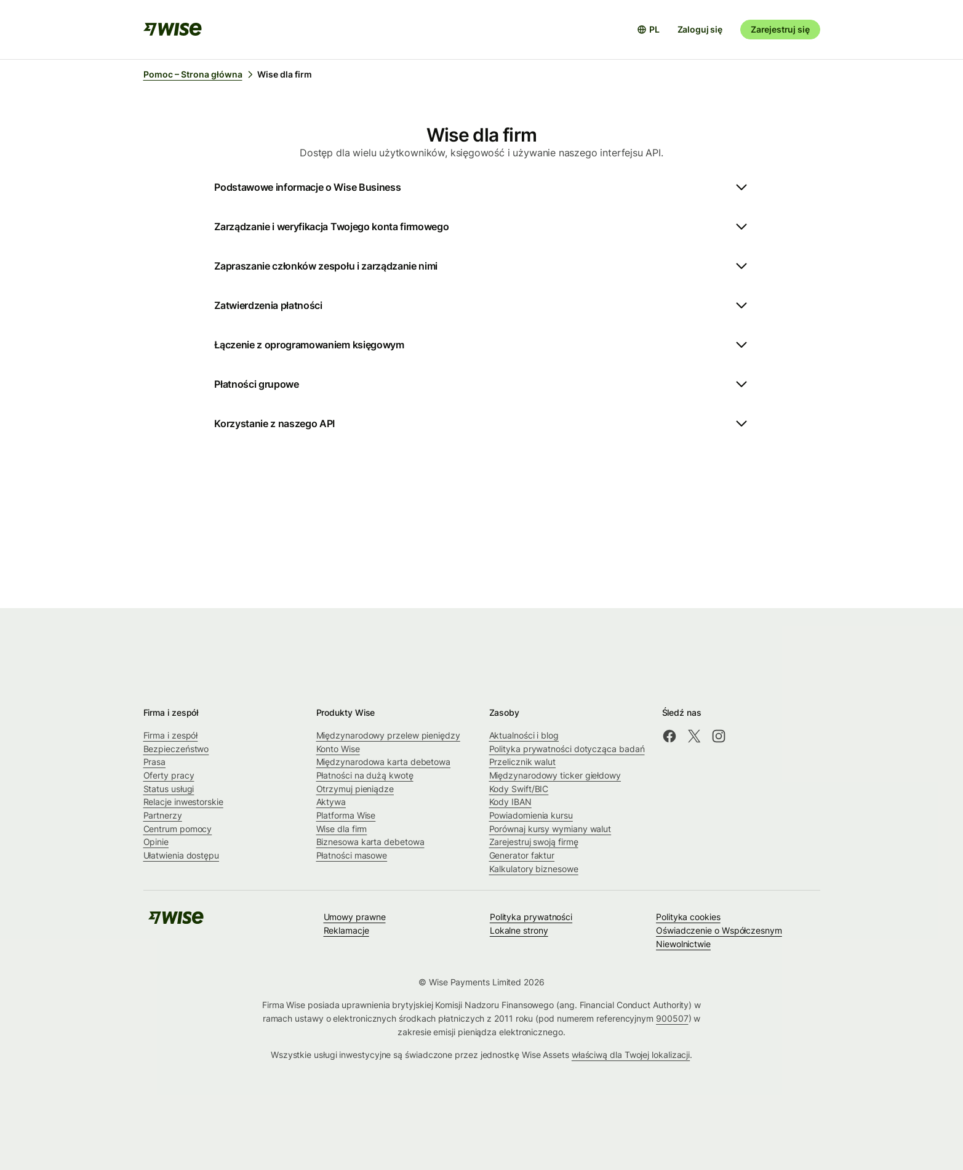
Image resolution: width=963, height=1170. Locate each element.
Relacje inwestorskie (183, 801)
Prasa (154, 761)
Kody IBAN (510, 801)
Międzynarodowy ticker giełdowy (555, 775)
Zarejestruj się (780, 29)
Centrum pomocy (177, 828)
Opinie (156, 841)
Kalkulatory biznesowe (533, 868)
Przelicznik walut (522, 761)
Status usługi (168, 788)
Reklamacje (346, 930)
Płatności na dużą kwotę (365, 775)
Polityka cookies (688, 917)
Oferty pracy (168, 775)
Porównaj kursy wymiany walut (550, 828)
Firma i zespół (170, 735)
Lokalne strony (519, 930)
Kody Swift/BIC (519, 788)
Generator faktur (522, 855)
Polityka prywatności (531, 917)
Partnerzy (162, 815)
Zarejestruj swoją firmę (533, 841)
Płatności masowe (352, 855)
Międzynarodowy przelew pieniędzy (388, 735)
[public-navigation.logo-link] (176, 921)
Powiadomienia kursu (531, 815)
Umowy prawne (355, 917)
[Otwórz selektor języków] (648, 29)
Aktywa (331, 801)
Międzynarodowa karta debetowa (383, 761)
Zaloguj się (699, 29)
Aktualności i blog (524, 735)
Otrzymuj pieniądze (355, 788)
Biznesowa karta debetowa (370, 841)
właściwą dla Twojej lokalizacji (631, 1054)
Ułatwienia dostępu (181, 855)
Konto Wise (338, 748)
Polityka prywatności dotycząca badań (567, 748)
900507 (672, 1018)
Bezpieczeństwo (176, 748)
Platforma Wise (346, 815)
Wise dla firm (341, 828)
